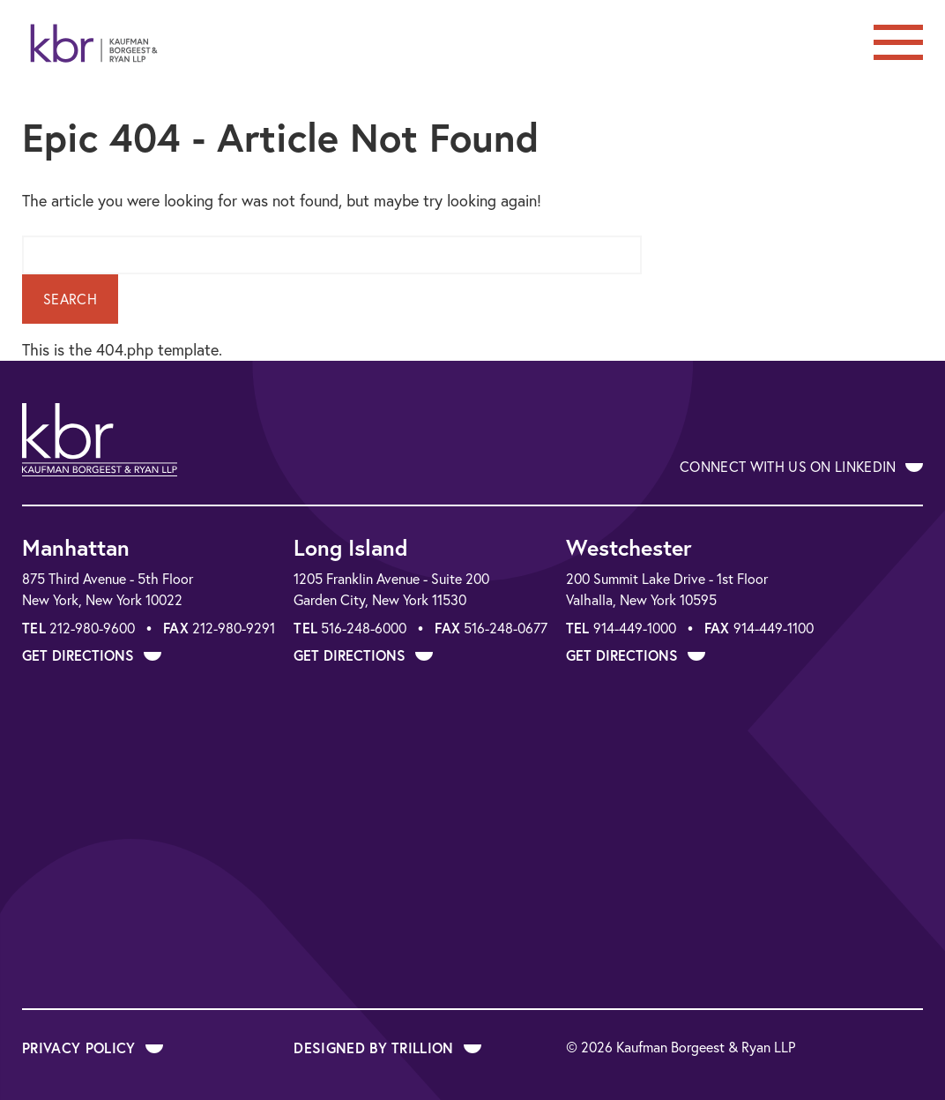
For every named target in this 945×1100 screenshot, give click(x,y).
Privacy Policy (92, 1047)
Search (70, 299)
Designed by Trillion (387, 1047)
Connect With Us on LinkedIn (801, 466)
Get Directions (91, 655)
